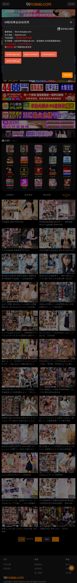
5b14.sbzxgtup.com (23, 32)
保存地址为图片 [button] (65, 28)
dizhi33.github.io (48, 54)
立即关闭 (67, 75)
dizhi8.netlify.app (13, 61)
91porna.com (20, 35)
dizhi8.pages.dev (13, 54)
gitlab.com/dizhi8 (31, 54)
